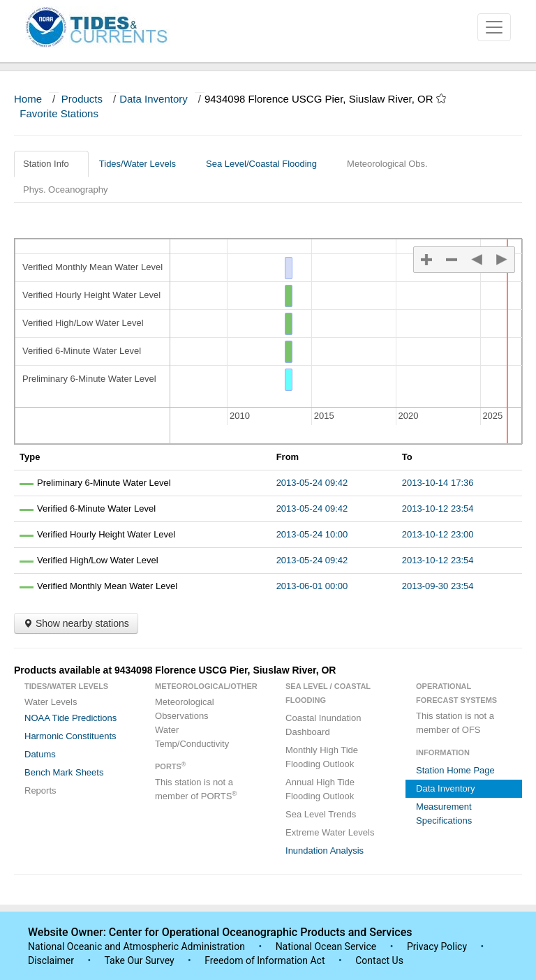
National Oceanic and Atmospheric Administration (136, 946)
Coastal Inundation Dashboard (323, 725)
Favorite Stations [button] (66, 113)
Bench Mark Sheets (63, 772)
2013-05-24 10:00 (312, 534)
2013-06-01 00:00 (312, 586)
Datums (40, 754)
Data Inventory (153, 99)
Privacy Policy (437, 946)
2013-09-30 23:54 (438, 586)
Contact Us (379, 960)
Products (82, 99)
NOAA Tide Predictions (70, 718)
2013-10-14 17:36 (438, 482)
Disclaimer (51, 960)
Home (28, 99)
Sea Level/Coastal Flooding (266, 163)
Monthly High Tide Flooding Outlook (321, 757)
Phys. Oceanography (65, 189)
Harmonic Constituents (70, 736)
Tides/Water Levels (142, 163)
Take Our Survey (140, 960)
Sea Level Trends (320, 814)
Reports (40, 790)
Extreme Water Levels (329, 832)
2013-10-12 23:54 (438, 508)
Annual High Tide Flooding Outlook (320, 789)
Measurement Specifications (444, 813)
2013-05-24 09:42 (312, 482)
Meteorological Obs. (387, 163)
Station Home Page (455, 770)
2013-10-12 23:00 (438, 534)
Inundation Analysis (324, 850)
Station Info (51, 163)
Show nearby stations (76, 623)
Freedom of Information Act (264, 960)
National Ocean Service (326, 946)
